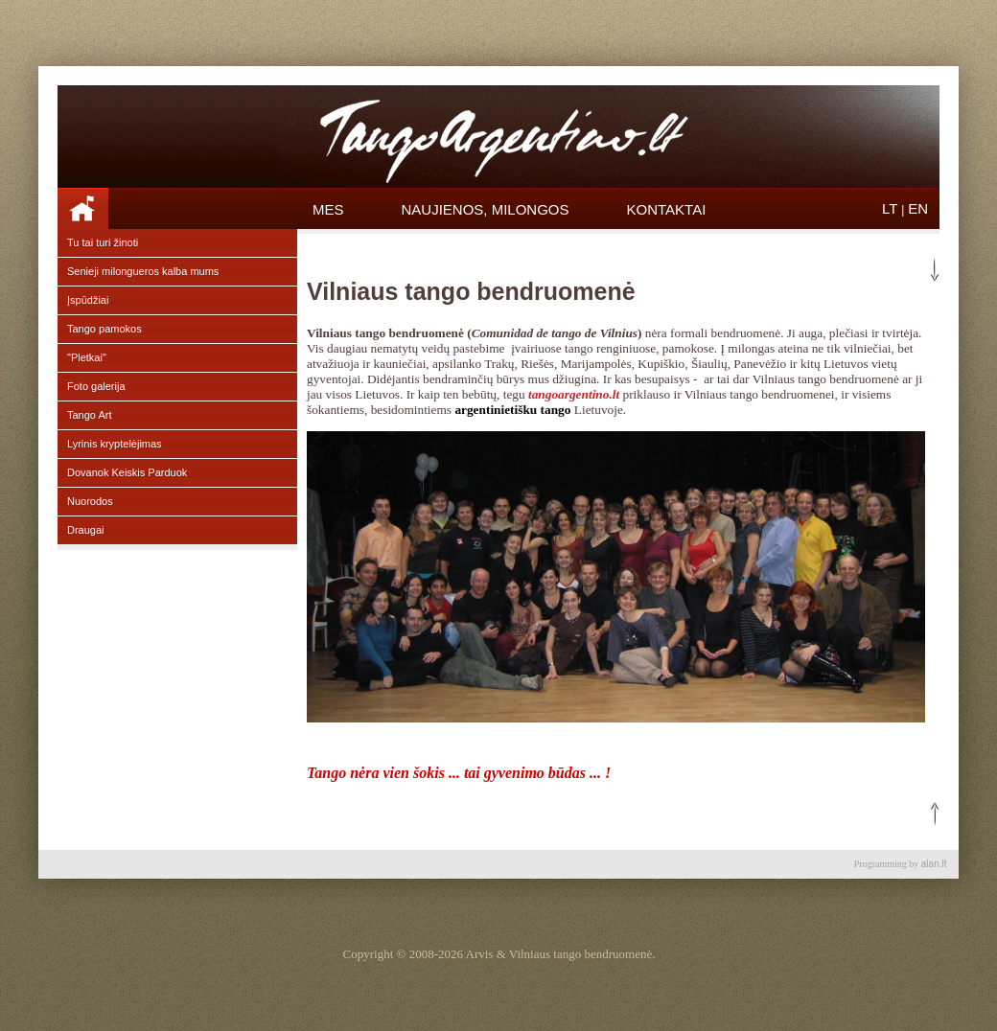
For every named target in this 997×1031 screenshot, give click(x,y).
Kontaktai (667, 209)
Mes (328, 209)
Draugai (85, 530)
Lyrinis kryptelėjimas (114, 443)
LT (889, 208)
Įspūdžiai (87, 300)
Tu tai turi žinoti (102, 242)
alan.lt (934, 864)
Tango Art (89, 415)
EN (918, 208)
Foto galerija (96, 386)
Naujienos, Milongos (485, 209)
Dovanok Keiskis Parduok (127, 472)
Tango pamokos (104, 328)
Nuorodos (90, 501)
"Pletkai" (86, 357)
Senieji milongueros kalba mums (143, 271)
